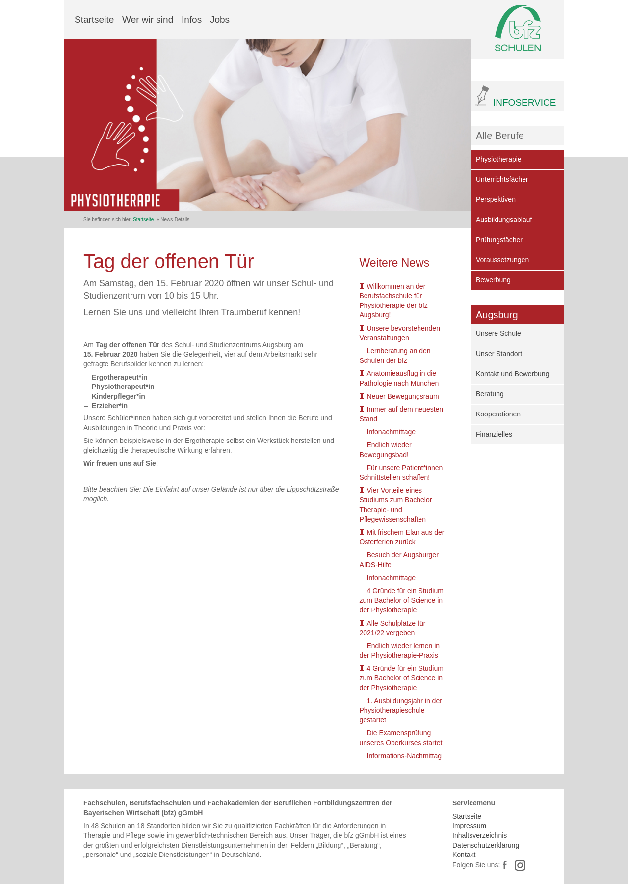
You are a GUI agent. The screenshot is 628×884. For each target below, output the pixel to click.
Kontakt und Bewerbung (512, 374)
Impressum (469, 825)
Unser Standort (499, 354)
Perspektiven (496, 199)
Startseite (94, 19)
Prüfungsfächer (499, 240)
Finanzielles (494, 434)
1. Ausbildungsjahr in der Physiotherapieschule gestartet (401, 710)
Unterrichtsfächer (502, 179)
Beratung (490, 394)
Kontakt (463, 854)
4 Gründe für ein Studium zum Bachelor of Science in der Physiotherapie (402, 600)
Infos (192, 19)
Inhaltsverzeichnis (479, 835)
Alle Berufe (500, 135)
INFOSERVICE (524, 102)
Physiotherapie (499, 159)
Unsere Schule (498, 333)
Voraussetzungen (502, 260)
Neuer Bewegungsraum (403, 396)
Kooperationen (498, 414)
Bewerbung (493, 280)
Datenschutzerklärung (485, 845)
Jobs (220, 19)
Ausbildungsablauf (504, 219)
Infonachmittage (391, 432)
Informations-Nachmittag (404, 756)
